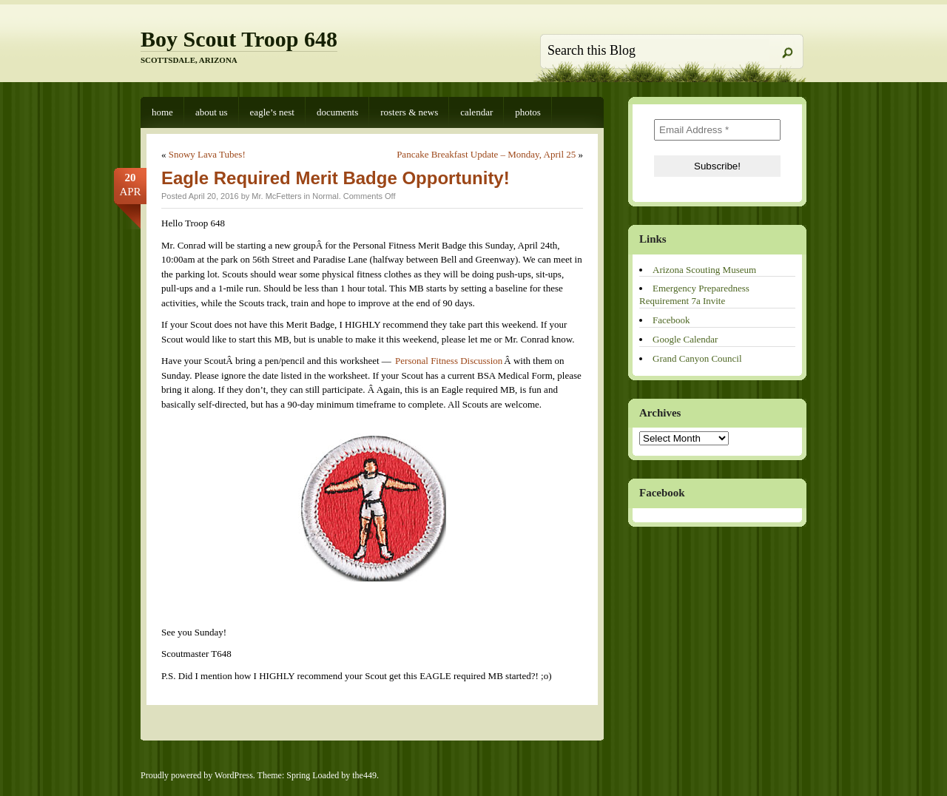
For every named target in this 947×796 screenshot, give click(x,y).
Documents (337, 112)
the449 (364, 775)
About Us (211, 112)
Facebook (671, 320)
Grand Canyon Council (697, 358)
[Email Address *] (717, 130)
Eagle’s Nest (272, 112)
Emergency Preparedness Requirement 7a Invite (694, 294)
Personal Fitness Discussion (448, 360)
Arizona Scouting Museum (704, 269)
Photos (528, 112)
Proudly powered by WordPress (197, 775)
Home (162, 112)
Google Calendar (685, 339)
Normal (325, 196)
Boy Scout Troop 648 (239, 39)
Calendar (476, 112)
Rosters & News (409, 112)
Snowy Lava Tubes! (207, 154)
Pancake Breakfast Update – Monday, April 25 (486, 154)
